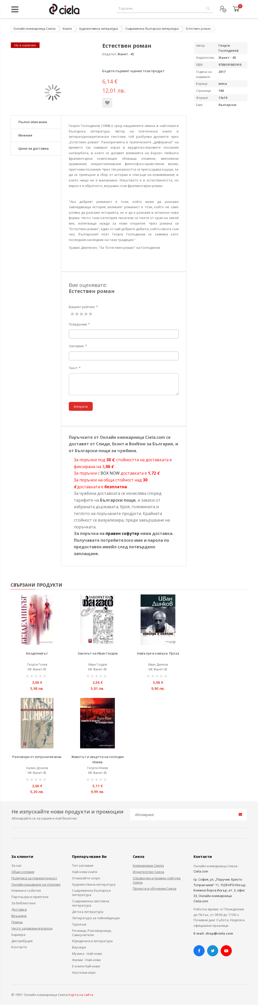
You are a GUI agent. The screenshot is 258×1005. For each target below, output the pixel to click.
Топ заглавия (82, 865)
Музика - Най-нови (87, 953)
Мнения (25, 135)
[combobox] (164, 8)
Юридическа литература (92, 941)
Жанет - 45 (125, 54)
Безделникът (37, 653)
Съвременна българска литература (152, 28)
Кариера (18, 934)
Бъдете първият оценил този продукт (133, 71)
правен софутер (122, 533)
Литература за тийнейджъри (96, 918)
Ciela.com (201, 871)
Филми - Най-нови (86, 960)
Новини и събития (26, 890)
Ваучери (79, 947)
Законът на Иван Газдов (98, 653)
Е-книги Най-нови (86, 966)
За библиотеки (23, 903)
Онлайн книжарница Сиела (34, 28)
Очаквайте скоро (86, 878)
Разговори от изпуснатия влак (37, 756)
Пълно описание (32, 122)
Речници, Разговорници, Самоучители (92, 932)
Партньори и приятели (29, 896)
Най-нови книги (84, 872)
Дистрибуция (22, 941)
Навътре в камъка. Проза (158, 653)
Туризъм (79, 924)
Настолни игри (83, 972)
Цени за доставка (33, 148)
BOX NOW (110, 473)
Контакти (19, 947)
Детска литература (87, 911)
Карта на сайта (81, 994)
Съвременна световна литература (90, 903)
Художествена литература (98, 28)
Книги (67, 28)
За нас (16, 865)
